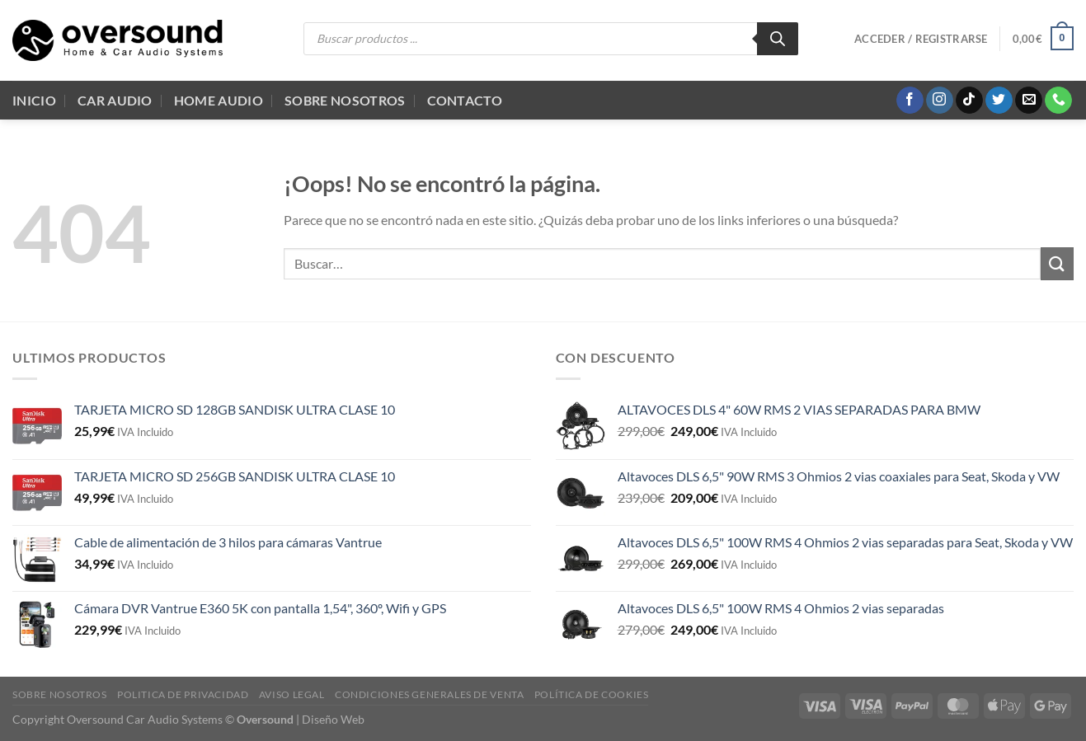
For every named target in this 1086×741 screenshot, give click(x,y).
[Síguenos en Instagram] (939, 101)
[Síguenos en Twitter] (999, 101)
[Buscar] (777, 38)
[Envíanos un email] (1028, 101)
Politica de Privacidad (182, 694)
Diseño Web (333, 719)
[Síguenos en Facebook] (910, 101)
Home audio (218, 100)
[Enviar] (1057, 263)
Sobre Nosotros (344, 100)
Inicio (34, 100)
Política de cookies (591, 694)
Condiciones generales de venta (429, 694)
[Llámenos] (1058, 101)
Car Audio (115, 100)
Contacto (465, 100)
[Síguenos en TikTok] (969, 101)
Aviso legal (292, 694)
